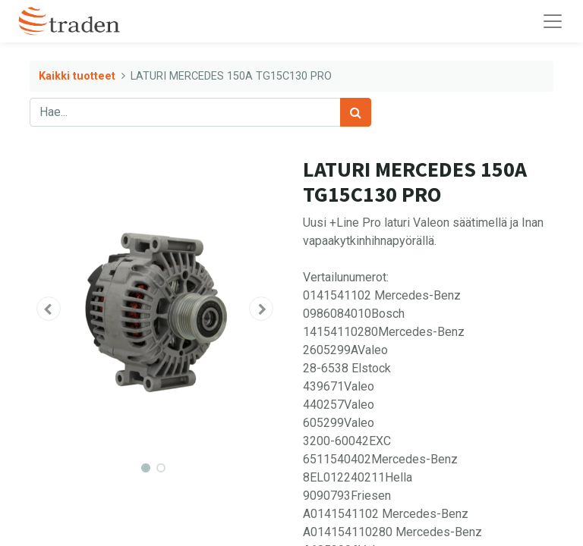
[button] (49, 308)
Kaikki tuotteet (77, 76)
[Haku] (355, 112)
